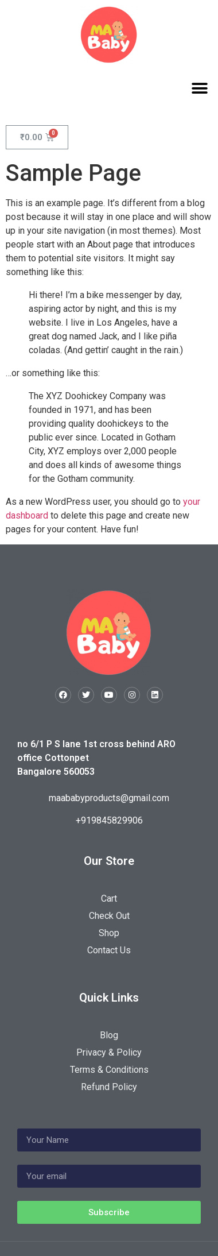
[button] (199, 88)
